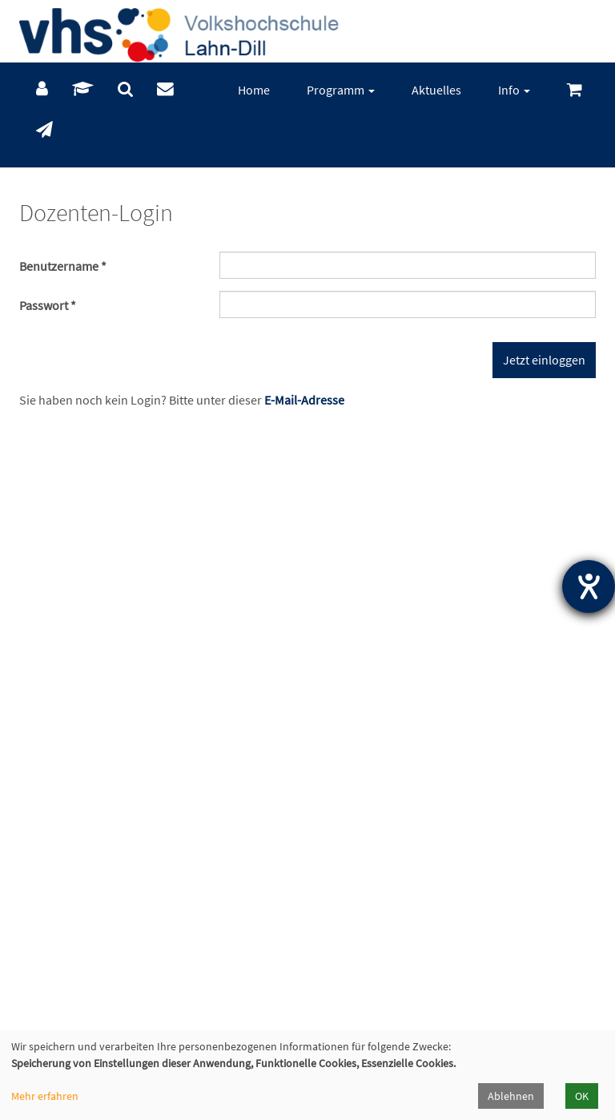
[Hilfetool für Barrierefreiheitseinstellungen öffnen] (588, 586)
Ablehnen (511, 1096)
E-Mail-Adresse (304, 400)
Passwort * (47, 305)
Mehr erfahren (44, 1096)
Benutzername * (63, 266)
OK (582, 1096)
